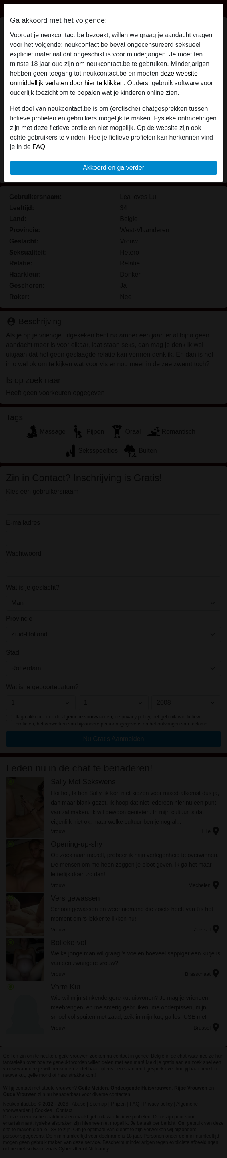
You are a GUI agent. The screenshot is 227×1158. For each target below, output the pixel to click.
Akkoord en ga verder (113, 167)
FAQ (38, 147)
